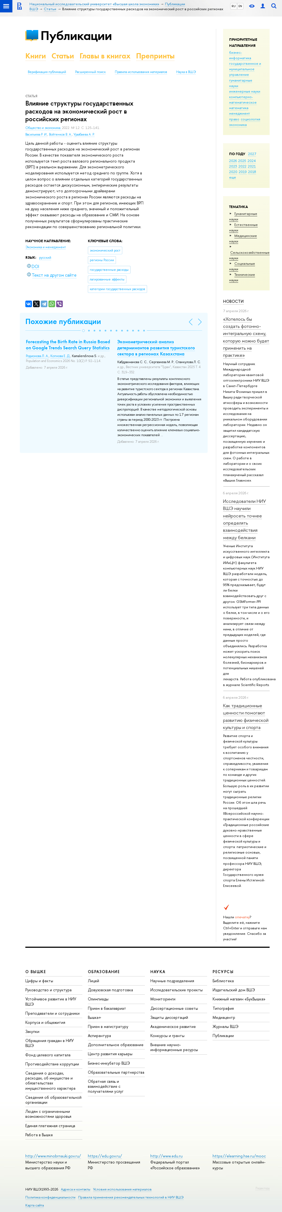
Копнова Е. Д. (60, 356)
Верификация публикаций (47, 72)
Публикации (76, 35)
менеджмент (239, 113)
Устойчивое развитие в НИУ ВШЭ (50, 1001)
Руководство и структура (48, 989)
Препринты (155, 56)
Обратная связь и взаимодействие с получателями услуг (105, 1086)
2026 (233, 160)
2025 (242, 160)
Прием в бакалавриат (107, 1008)
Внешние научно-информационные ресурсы (174, 1047)
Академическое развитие (173, 1026)
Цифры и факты (39, 980)
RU (234, 6)
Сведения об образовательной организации (53, 1100)
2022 (242, 166)
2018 (252, 171)
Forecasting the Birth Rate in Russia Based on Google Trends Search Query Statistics (68, 345)
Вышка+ (94, 1017)
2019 (243, 171)
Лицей (93, 980)
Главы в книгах (105, 56)
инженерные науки (244, 91)
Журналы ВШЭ (225, 1026)
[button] (83, 330)
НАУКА (158, 971)
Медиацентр (224, 1017)
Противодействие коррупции (52, 1064)
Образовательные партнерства (116, 1072)
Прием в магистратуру (108, 1026)
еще (232, 177)
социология (250, 119)
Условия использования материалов (122, 1189)
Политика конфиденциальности (50, 1197)
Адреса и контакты (75, 1189)
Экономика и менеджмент (45, 247)
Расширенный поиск (90, 72)
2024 (252, 160)
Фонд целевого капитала (47, 1054)
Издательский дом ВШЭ (234, 989)
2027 (252, 153)
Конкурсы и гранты (167, 1035)
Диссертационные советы (174, 1008)
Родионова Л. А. (37, 356)
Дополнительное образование (115, 1044)
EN (240, 6)
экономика (238, 124)
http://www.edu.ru (166, 1156)
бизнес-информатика (240, 55)
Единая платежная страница (50, 1125)
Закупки (32, 1031)
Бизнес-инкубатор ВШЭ (109, 1063)
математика (238, 107)
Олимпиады (98, 999)
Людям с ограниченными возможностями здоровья (48, 1114)
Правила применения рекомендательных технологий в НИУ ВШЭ (131, 1197)
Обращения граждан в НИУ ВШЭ (49, 1043)
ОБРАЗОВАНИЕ (104, 971)
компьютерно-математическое (243, 99)
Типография (223, 1008)
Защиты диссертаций (169, 1017)
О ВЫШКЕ (35, 971)
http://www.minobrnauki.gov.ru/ (53, 1156)
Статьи (62, 56)
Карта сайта (34, 1205)
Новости (233, 301)
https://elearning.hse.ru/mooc (239, 1156)
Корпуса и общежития (45, 1022)
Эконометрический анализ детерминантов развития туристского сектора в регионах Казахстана (156, 348)
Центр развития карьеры (110, 1053)
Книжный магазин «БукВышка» (239, 999)
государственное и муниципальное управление (245, 69)
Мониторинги (162, 999)
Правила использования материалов (141, 72)
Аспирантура (99, 1035)
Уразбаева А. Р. (84, 134)
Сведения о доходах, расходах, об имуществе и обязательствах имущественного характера (50, 1080)
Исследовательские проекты (176, 989)
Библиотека (223, 980)
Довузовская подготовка (110, 989)
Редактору (263, 1188)
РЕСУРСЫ (223, 971)
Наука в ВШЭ (186, 72)
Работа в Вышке (39, 1134)
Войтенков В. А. (60, 134)
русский (45, 257)
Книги (35, 56)
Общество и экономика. (43, 128)
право (234, 119)
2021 (252, 166)
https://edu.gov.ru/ (105, 1156)
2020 (233, 171)
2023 (233, 166)
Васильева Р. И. (36, 134)
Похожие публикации (63, 321)
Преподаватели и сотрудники (52, 1013)
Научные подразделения (172, 980)
